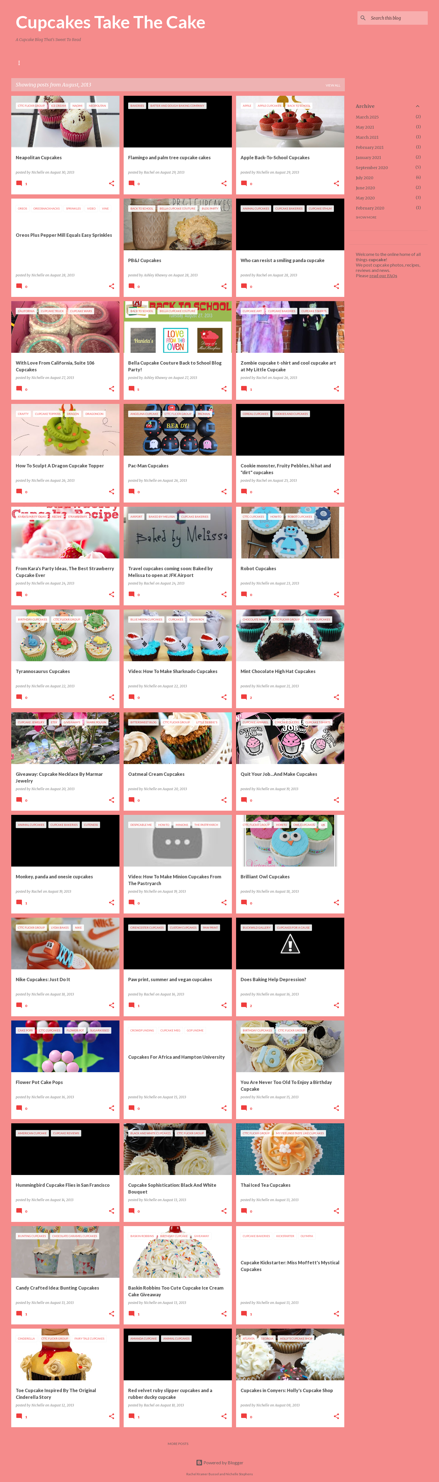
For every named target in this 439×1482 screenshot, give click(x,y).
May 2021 (365, 127)
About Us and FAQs (33, 63)
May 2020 (365, 198)
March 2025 (367, 117)
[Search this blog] (398, 18)
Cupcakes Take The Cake (110, 21)
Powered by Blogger (219, 1462)
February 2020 (370, 208)
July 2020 (364, 177)
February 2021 (370, 147)
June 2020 (365, 187)
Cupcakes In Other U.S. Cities (90, 63)
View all (333, 85)
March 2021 (367, 137)
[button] (111, 184)
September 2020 (372, 167)
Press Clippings (144, 63)
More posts (178, 1444)
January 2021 (368, 157)
